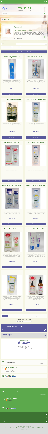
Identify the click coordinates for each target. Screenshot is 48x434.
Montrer (15, 47)
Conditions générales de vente (24, 430)
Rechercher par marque (24, 319)
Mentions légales (24, 429)
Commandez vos (24, 335)
